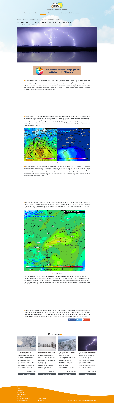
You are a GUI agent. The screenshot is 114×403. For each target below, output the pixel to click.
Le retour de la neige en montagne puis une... (24, 353)
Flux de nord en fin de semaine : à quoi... (67, 353)
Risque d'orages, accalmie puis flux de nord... (87, 353)
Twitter (79, 319)
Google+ (86, 319)
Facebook (71, 319)
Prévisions (27, 13)
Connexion (87, 13)
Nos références (61, 13)
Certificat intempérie (75, 13)
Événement (51, 13)
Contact (19, 396)
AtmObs (35, 13)
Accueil (19, 19)
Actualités (43, 13)
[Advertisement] (57, 103)
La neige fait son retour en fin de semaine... (46, 353)
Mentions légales (22, 400)
